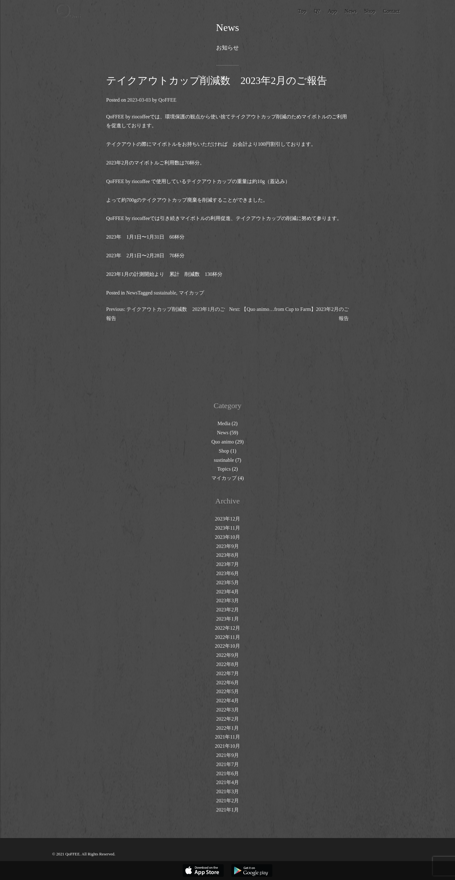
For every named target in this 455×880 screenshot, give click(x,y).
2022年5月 (227, 691)
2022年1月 (227, 728)
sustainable (165, 292)
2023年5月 (227, 582)
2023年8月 (227, 555)
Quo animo (222, 441)
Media (223, 423)
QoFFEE (167, 100)
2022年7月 (227, 673)
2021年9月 (227, 755)
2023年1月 (227, 618)
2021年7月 (227, 764)
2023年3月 (227, 600)
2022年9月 (227, 655)
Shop (224, 451)
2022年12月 (227, 628)
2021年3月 (227, 791)
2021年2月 (227, 800)
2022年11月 (227, 637)
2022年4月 (227, 700)
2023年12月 (227, 518)
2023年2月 (227, 609)
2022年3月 (227, 709)
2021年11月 (227, 737)
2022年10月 (227, 646)
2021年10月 (227, 746)
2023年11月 (227, 528)
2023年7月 (227, 564)
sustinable (224, 460)
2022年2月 (227, 719)
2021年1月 (227, 809)
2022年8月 (227, 664)
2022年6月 (227, 682)
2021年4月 (227, 782)
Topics (223, 469)
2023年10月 (227, 537)
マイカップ (191, 292)
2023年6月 (227, 573)
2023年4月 (227, 591)
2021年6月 (227, 773)
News (131, 292)
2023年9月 (227, 546)
